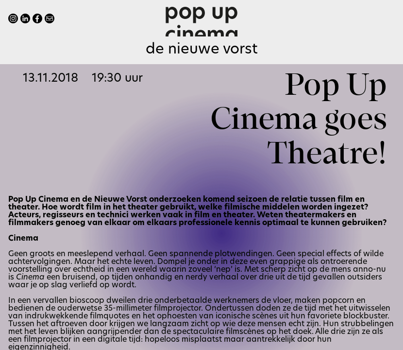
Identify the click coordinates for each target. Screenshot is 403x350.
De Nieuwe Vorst (202, 49)
